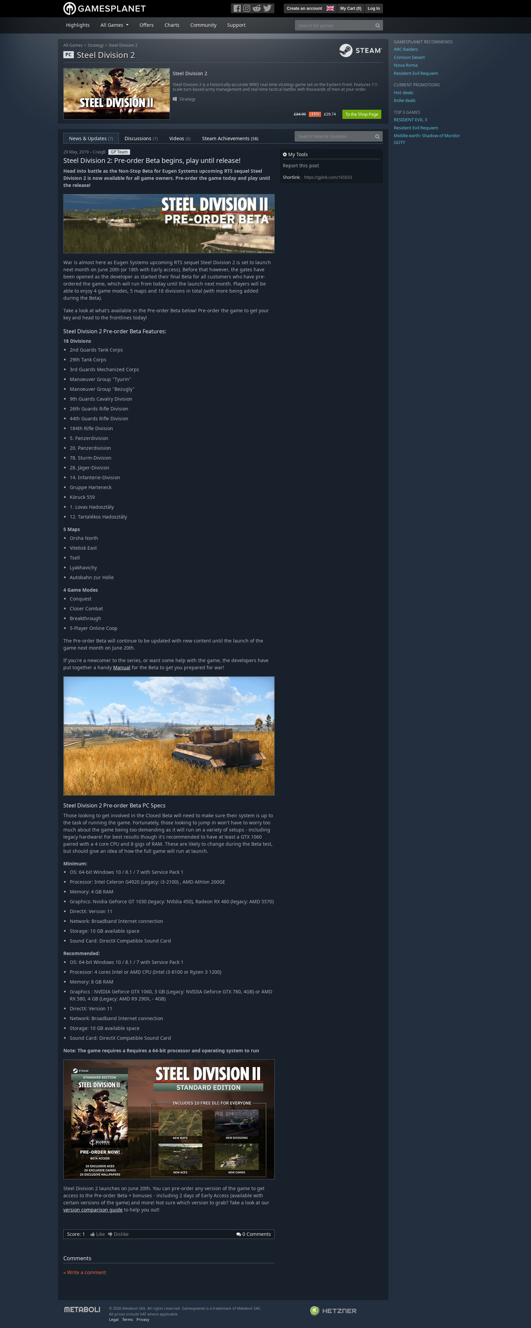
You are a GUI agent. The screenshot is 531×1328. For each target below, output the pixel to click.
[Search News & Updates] (334, 136)
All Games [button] (113, 25)
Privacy (142, 1319)
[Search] (378, 25)
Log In (374, 8)
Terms (127, 1319)
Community (203, 25)
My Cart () (350, 8)
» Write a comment (84, 1272)
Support (236, 25)
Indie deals (405, 100)
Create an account (304, 8)
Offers (147, 25)
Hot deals (403, 92)
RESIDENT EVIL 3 (410, 120)
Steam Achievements (230, 138)
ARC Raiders (406, 49)
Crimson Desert (409, 57)
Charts (172, 25)
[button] (329, 7)
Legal (114, 1319)
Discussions (141, 138)
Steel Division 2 (123, 45)
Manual (121, 667)
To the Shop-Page (361, 114)
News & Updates (91, 138)
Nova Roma (406, 65)
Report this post (301, 165)
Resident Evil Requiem (416, 73)
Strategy (96, 45)
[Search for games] (334, 25)
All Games (73, 45)
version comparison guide (93, 1209)
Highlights (78, 25)
